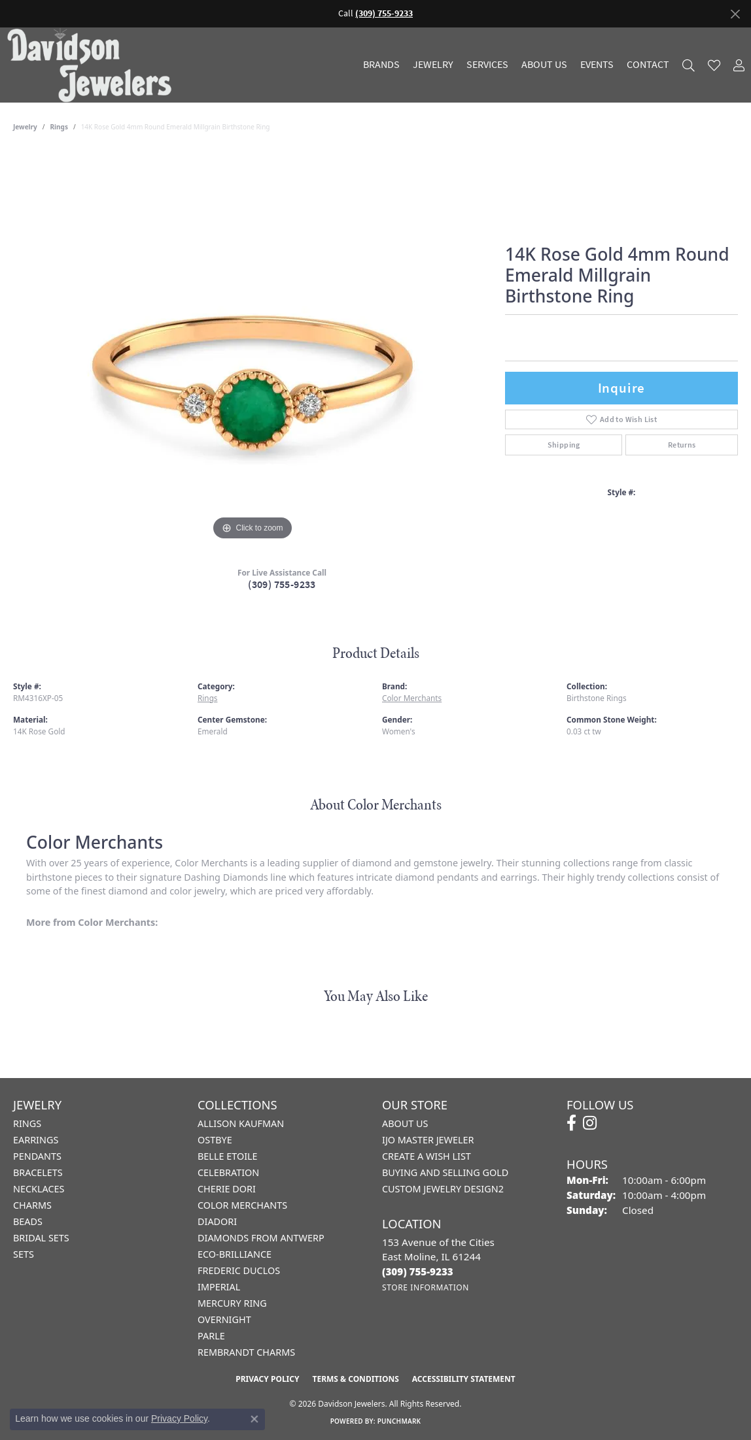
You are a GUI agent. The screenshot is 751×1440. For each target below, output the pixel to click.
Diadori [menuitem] (217, 1221)
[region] (252, 348)
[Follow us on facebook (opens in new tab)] (571, 1123)
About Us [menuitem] (405, 1123)
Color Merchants (412, 698)
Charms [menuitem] (32, 1205)
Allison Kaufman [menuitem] (241, 1123)
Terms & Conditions (355, 1378)
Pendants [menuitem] (37, 1156)
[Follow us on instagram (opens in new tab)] (590, 1123)
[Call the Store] (417, 1271)
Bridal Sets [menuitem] (41, 1238)
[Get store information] (425, 1287)
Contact (648, 64)
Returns (682, 445)
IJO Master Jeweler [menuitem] (428, 1140)
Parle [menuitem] (211, 1336)
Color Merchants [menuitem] (242, 1205)
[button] (688, 65)
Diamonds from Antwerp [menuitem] (261, 1238)
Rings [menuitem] (27, 1123)
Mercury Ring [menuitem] (232, 1303)
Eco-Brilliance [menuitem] (234, 1254)
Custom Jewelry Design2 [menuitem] (443, 1189)
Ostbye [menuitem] (215, 1140)
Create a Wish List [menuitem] (426, 1156)
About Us (544, 64)
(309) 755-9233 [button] (384, 13)
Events (597, 64)
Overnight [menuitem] (224, 1319)
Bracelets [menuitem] (38, 1172)
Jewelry (433, 64)
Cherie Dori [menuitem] (227, 1189)
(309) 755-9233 (282, 584)
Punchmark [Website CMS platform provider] (399, 1421)
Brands (381, 64)
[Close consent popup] (254, 1419)
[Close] (735, 14)
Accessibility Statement (463, 1378)
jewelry (25, 126)
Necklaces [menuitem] (38, 1189)
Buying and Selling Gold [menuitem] (445, 1172)
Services (487, 64)
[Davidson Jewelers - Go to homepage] (92, 64)
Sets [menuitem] (23, 1254)
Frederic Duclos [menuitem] (239, 1270)
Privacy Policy (267, 1378)
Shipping (564, 445)
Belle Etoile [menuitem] (228, 1156)
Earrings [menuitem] (35, 1140)
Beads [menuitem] (28, 1221)
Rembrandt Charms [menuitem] (246, 1352)
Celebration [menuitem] (228, 1172)
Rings (59, 126)
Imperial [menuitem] (219, 1287)
